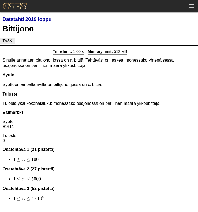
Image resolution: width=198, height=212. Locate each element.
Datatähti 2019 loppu (27, 19)
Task (7, 41)
